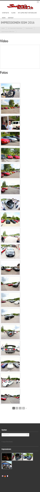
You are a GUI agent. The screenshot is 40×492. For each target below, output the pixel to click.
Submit (27, 435)
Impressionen (29, 28)
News (3, 18)
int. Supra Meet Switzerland (27, 13)
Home (3, 28)
